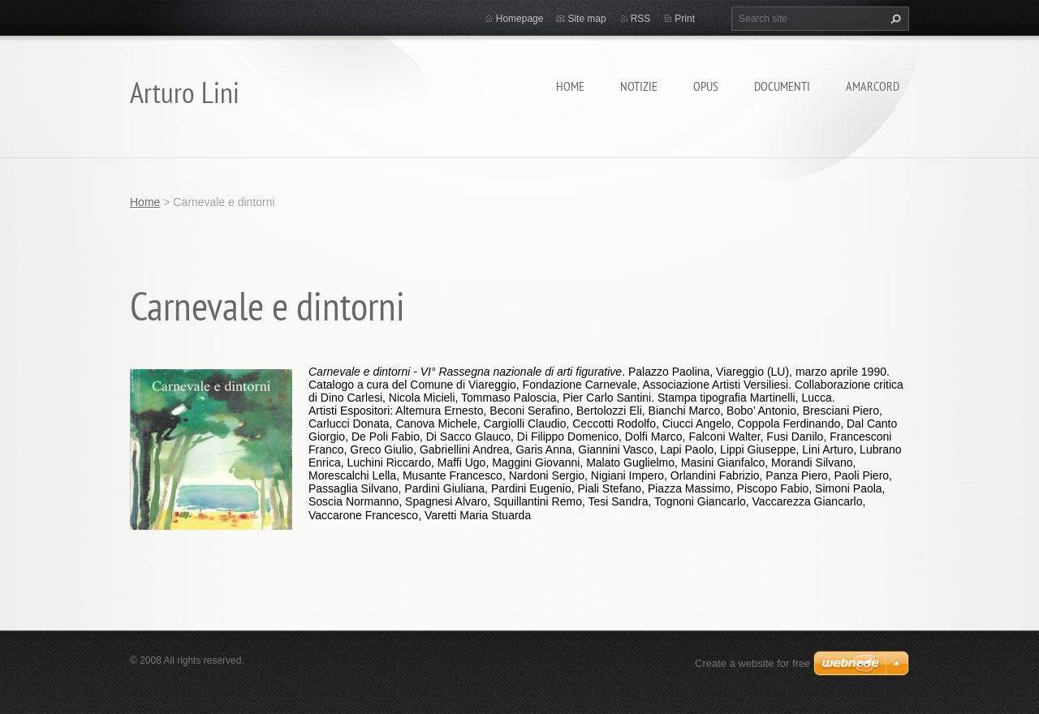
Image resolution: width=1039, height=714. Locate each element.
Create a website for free (752, 663)
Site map (586, 18)
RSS (641, 18)
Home (570, 86)
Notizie (638, 86)
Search (894, 18)
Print (685, 18)
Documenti (782, 86)
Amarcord (872, 86)
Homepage (520, 18)
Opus (705, 86)
